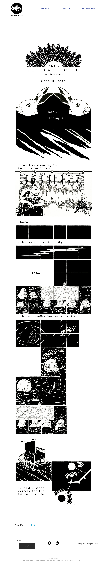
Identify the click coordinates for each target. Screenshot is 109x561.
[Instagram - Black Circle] (57, 543)
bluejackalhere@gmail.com (88, 544)
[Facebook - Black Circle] (49, 543)
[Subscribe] (27, 546)
